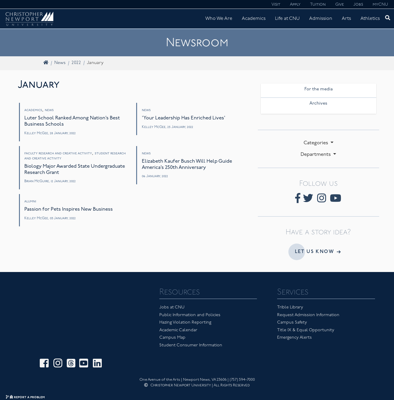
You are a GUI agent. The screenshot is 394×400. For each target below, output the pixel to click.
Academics (254, 18)
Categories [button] (316, 142)
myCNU (380, 4)
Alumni (30, 201)
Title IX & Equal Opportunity (305, 330)
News (60, 63)
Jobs (358, 4)
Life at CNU (287, 18)
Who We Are (218, 18)
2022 (76, 63)
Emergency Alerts (294, 337)
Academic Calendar (178, 330)
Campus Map (172, 337)
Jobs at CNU (172, 307)
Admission (320, 18)
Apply (295, 4)
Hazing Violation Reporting (185, 322)
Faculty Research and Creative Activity (58, 153)
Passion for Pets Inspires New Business (68, 209)
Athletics (370, 18)
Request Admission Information (308, 315)
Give (339, 4)
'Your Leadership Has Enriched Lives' (183, 118)
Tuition (318, 4)
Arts (346, 18)
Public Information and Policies (189, 315)
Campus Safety (292, 322)
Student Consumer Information (190, 345)
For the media (318, 89)
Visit (275, 4)
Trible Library (290, 307)
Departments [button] (316, 154)
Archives (318, 103)
